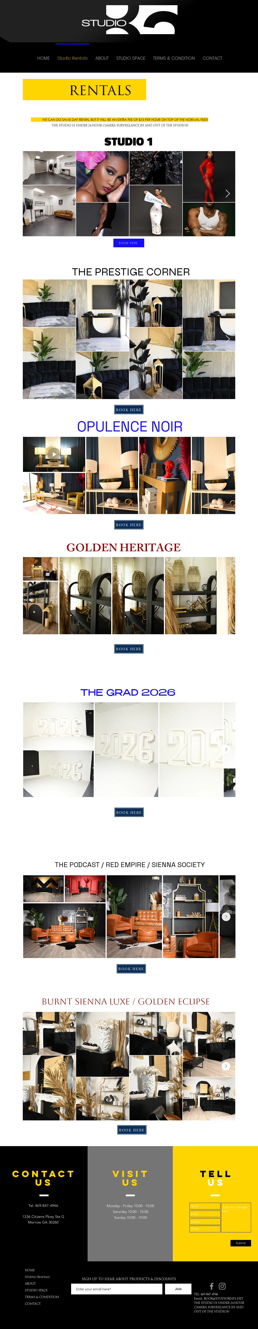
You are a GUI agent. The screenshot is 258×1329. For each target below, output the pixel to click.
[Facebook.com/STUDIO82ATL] (211, 1286)
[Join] (178, 1289)
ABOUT (30, 1284)
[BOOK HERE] (128, 243)
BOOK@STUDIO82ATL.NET (223, 1298)
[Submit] (240, 1243)
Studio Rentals (37, 1277)
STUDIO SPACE (36, 1290)
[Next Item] (227, 194)
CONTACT (33, 1304)
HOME (30, 1270)
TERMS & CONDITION (42, 1297)
